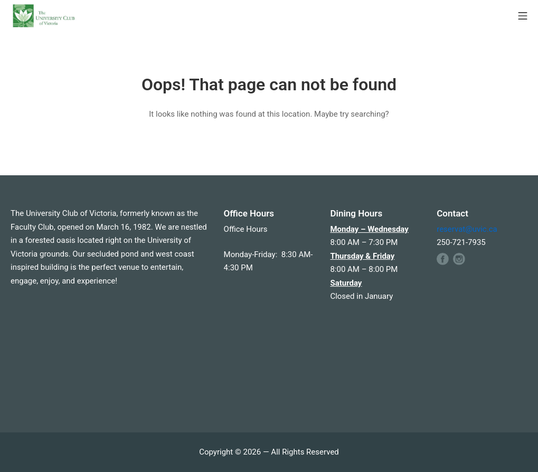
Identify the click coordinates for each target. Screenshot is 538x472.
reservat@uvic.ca (467, 229)
